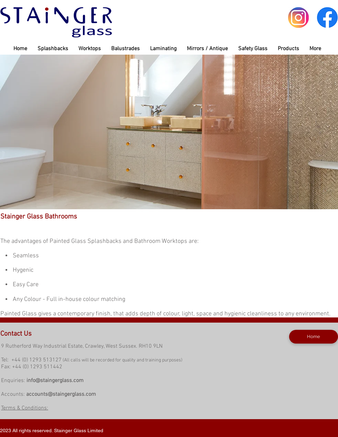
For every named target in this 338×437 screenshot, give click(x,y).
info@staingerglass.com (55, 380)
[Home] (313, 337)
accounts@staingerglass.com (61, 394)
